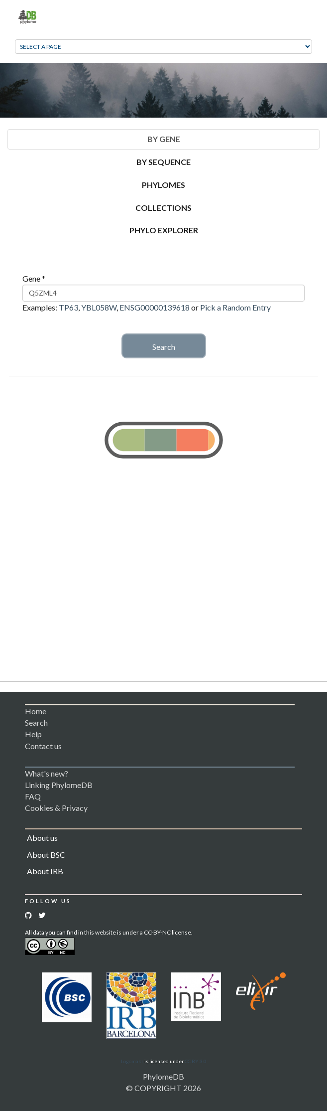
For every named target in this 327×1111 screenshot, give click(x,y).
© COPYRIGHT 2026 (163, 1088)
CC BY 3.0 (196, 1061)
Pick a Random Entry (235, 307)
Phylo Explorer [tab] (163, 230)
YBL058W (98, 307)
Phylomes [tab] (163, 184)
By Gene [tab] (163, 139)
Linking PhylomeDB (59, 785)
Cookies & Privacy (56, 807)
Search (163, 346)
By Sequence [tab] (163, 161)
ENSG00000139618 (154, 307)
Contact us (43, 746)
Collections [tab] (163, 207)
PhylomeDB (163, 1076)
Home (35, 711)
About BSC (46, 854)
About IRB (45, 871)
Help (33, 734)
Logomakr (132, 1061)
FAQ (33, 796)
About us (42, 837)
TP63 (68, 307)
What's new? (46, 773)
